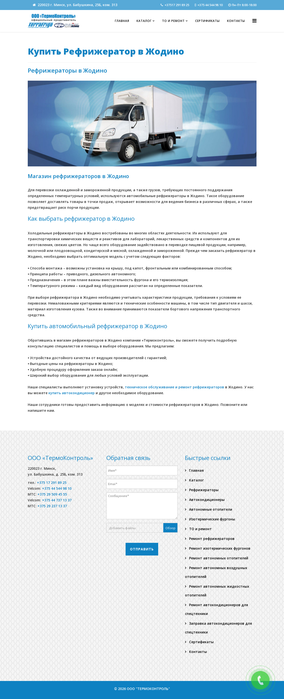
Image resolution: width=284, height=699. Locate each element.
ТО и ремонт (173, 21)
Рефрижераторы (203, 490)
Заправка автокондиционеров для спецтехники (218, 627)
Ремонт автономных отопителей (218, 558)
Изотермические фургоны (211, 519)
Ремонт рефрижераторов (211, 538)
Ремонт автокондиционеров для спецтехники (216, 609)
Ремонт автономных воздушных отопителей (216, 572)
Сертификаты (207, 21)
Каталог (144, 21)
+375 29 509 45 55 (52, 494)
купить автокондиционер (71, 393)
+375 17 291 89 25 (51, 482)
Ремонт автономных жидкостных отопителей (217, 590)
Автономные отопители (210, 509)
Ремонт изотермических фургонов (219, 548)
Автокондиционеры (206, 499)
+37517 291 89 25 (177, 5)
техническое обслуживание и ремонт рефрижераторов (175, 387)
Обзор (170, 528)
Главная (122, 21)
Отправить (142, 549)
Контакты (236, 21)
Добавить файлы (122, 528)
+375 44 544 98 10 (210, 5)
